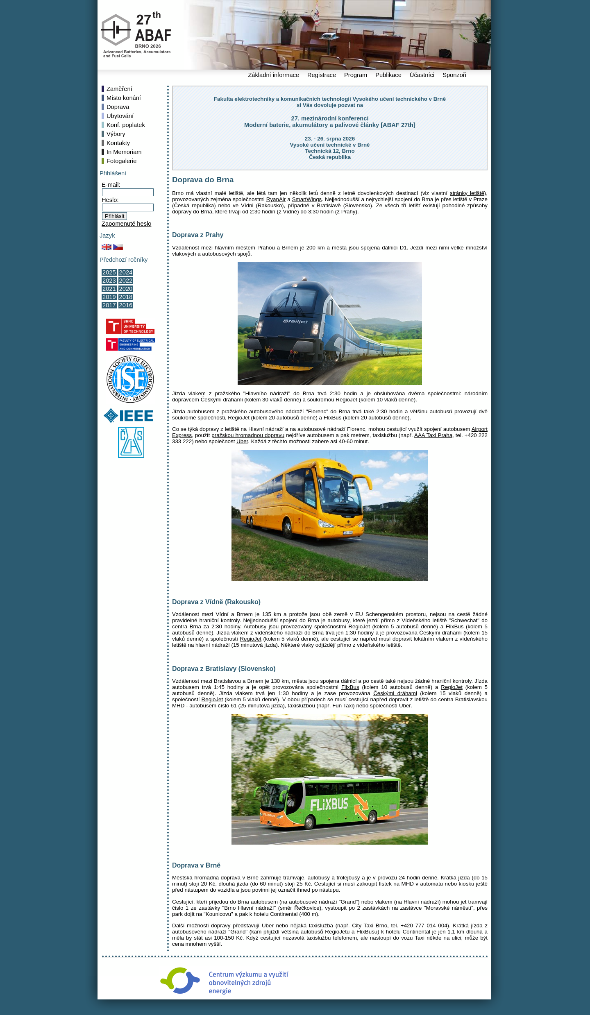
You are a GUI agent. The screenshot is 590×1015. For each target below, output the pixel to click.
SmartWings (307, 199)
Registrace (321, 75)
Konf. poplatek (126, 125)
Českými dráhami (222, 399)
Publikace (388, 75)
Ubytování (120, 116)
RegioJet (346, 399)
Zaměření (119, 89)
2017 (109, 305)
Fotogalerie (121, 161)
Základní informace (273, 75)
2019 (109, 297)
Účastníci (422, 75)
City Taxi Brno (369, 925)
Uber (242, 441)
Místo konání (124, 98)
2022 (126, 280)
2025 (109, 272)
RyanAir (276, 199)
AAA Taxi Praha (433, 435)
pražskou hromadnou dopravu (247, 435)
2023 (109, 280)
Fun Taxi (342, 705)
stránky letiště (467, 193)
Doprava (118, 107)
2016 (126, 305)
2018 (126, 297)
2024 (126, 272)
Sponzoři (454, 75)
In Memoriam (124, 152)
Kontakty (118, 143)
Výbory (116, 134)
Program (355, 75)
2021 (109, 288)
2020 (126, 288)
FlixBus (333, 418)
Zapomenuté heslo (126, 223)
